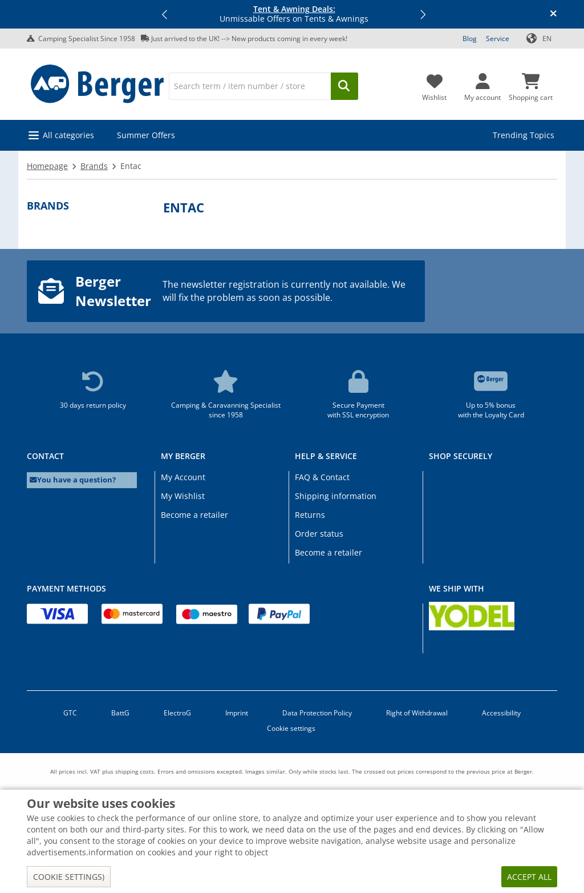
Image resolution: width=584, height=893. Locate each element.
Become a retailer (194, 514)
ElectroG (177, 713)
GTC (70, 713)
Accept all (529, 876)
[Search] (250, 86)
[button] (165, 14)
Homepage (47, 165)
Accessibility (501, 713)
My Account (183, 477)
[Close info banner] (553, 14)
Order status (319, 533)
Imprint (236, 713)
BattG (120, 713)
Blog (470, 38)
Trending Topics (523, 135)
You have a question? (73, 480)
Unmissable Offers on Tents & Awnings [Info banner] (294, 14)
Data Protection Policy (317, 713)
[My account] (482, 84)
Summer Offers (146, 135)
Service (497, 38)
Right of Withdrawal (417, 713)
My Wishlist (183, 495)
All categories (68, 135)
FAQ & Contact (322, 477)
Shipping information (335, 495)
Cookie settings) (68, 876)
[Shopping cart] (531, 84)
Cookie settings (291, 728)
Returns (310, 514)
